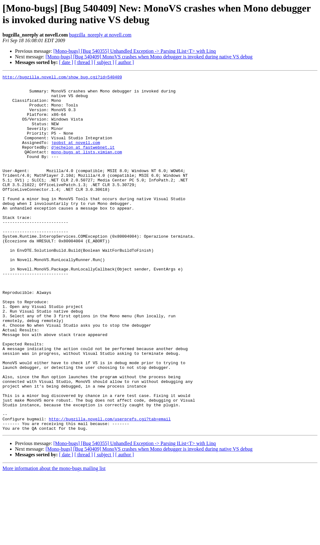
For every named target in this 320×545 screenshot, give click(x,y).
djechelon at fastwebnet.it (83, 162)
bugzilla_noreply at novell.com (100, 34)
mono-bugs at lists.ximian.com (86, 168)
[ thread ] (83, 62)
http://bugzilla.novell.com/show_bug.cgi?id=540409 (62, 78)
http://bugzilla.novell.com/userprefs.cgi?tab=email (110, 488)
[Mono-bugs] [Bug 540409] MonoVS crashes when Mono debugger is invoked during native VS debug (149, 56)
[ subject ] (104, 62)
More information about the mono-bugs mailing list (54, 539)
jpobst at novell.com (75, 156)
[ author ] (124, 62)
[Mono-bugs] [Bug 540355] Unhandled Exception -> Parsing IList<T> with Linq (134, 51)
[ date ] (66, 62)
